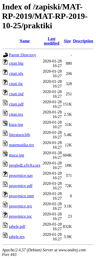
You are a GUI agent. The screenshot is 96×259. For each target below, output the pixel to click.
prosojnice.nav (21, 175)
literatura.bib (19, 135)
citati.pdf (16, 104)
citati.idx (16, 73)
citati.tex (16, 114)
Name (24, 41)
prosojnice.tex (20, 206)
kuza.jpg (16, 124)
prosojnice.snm (21, 196)
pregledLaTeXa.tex (24, 165)
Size (67, 41)
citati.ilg (16, 84)
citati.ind (16, 94)
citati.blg (16, 63)
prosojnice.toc (20, 216)
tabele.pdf (17, 226)
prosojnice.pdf (21, 186)
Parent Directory (22, 55)
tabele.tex (17, 237)
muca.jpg (16, 155)
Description (83, 41)
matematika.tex (21, 145)
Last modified (51, 40)
